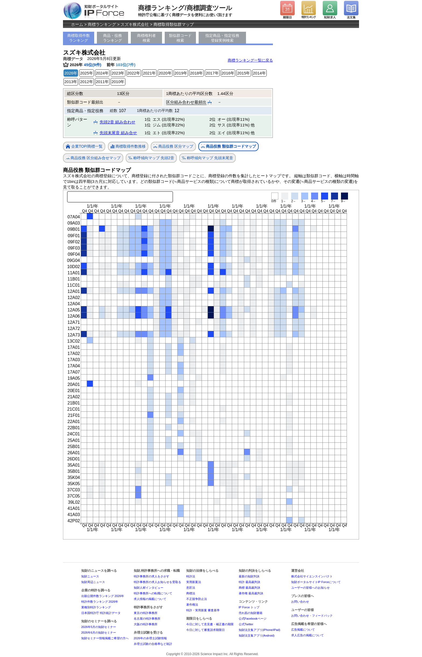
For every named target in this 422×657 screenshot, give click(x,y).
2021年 (149, 73)
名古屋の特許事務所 (147, 618)
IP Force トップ (249, 607)
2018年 (196, 73)
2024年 (102, 73)
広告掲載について (303, 629)
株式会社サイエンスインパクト (312, 576)
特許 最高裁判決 (249, 582)
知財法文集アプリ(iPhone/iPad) (259, 629)
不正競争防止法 (196, 599)
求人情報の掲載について (150, 599)
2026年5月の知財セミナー (98, 626)
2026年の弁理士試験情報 (150, 638)
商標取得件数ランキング (78, 37)
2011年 (102, 81)
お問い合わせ (300, 601)
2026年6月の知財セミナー (98, 632)
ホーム (77, 24)
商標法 (190, 593)
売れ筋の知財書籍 (250, 613)
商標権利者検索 (146, 37)
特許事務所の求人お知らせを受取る (157, 582)
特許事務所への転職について (153, 593)
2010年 (117, 81)
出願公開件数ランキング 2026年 (102, 596)
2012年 (86, 81)
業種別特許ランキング (96, 607)
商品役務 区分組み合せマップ (93, 158)
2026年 (70, 73)
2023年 (117, 73)
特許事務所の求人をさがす (151, 576)
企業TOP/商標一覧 (84, 146)
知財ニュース (90, 576)
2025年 (86, 73)
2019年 (180, 73)
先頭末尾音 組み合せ (118, 132)
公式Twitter (246, 624)
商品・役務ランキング (112, 37)
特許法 (190, 576)
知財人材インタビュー (148, 587)
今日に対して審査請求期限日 (205, 629)
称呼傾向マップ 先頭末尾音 (207, 158)
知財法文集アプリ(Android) (257, 635)
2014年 (259, 73)
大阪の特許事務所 (145, 624)
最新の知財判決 (249, 576)
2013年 (70, 81)
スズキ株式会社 (135, 24)
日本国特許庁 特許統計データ (101, 613)
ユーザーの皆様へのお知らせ (310, 587)
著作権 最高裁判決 (251, 593)
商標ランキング (102, 24)
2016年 (227, 73)
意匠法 (190, 587)
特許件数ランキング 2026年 (99, 601)
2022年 (133, 73)
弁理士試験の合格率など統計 (153, 643)
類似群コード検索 (180, 37)
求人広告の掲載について (307, 635)
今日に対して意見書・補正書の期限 (210, 624)
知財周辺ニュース (93, 582)
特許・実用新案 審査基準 (203, 610)
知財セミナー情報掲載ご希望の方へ (105, 638)
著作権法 (192, 604)
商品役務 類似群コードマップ (228, 146)
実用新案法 (193, 582)
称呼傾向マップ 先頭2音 (151, 158)
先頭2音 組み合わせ (117, 122)
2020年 (165, 73)
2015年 (243, 73)
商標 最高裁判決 (249, 587)
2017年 (212, 73)
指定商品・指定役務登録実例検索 (222, 37)
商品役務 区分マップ (173, 146)
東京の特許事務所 (145, 613)
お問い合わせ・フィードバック (312, 615)
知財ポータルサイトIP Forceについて (316, 582)
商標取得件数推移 (128, 146)
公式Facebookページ (252, 618)
